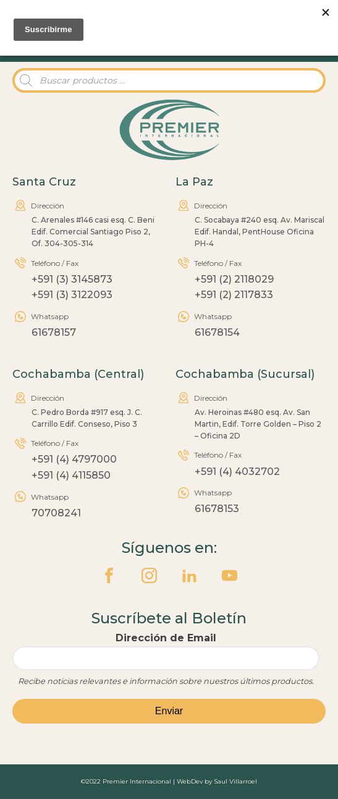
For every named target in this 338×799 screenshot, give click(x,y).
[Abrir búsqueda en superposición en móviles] (169, 80)
